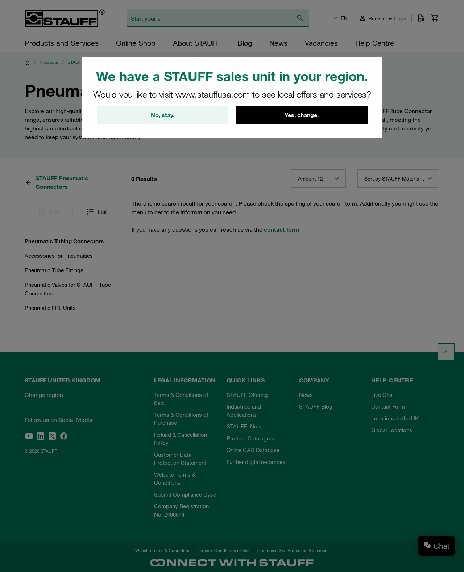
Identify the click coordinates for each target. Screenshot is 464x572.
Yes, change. (302, 115)
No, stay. (162, 115)
